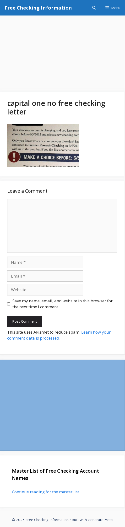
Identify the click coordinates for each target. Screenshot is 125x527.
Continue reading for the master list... (47, 492)
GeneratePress (100, 519)
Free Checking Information (38, 8)
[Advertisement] (62, 51)
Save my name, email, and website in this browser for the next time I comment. (62, 304)
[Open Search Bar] (94, 8)
